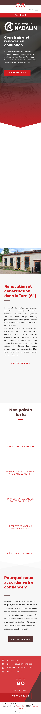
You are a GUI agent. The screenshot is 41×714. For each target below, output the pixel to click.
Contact (21, 15)
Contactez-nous (20, 363)
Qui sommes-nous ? (17, 73)
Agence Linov (20, 706)
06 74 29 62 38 (20, 695)
